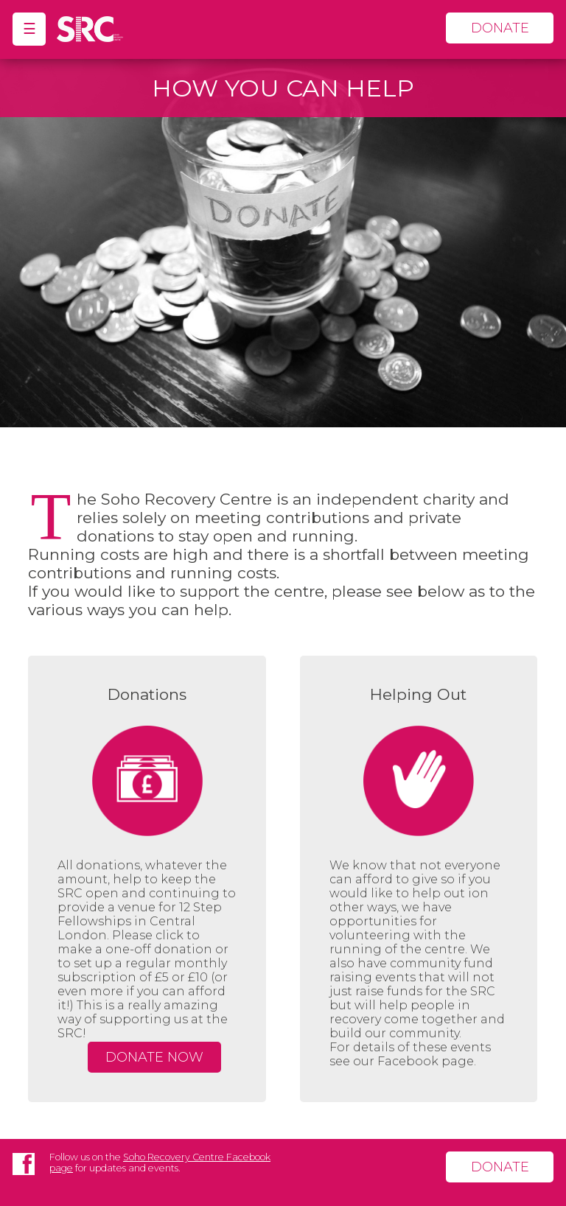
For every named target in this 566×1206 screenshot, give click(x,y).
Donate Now (154, 1057)
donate (500, 28)
